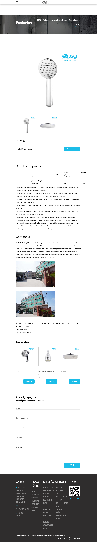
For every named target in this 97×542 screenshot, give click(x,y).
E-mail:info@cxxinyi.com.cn (24, 149)
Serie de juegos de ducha (74, 22)
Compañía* (20, 428)
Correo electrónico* (22, 418)
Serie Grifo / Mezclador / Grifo (60, 491)
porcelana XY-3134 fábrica (34, 193)
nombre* (19, 408)
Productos (46, 20)
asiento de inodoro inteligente (47, 513)
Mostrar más (29, 381)
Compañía (34, 498)
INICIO (39, 20)
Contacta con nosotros (72, 149)
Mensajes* (19, 447)
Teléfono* (19, 438)
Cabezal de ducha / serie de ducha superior (49, 491)
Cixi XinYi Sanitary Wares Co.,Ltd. (37, 535)
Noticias (34, 511)
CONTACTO (34, 507)
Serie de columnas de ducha (59, 20)
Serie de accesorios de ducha (48, 525)
